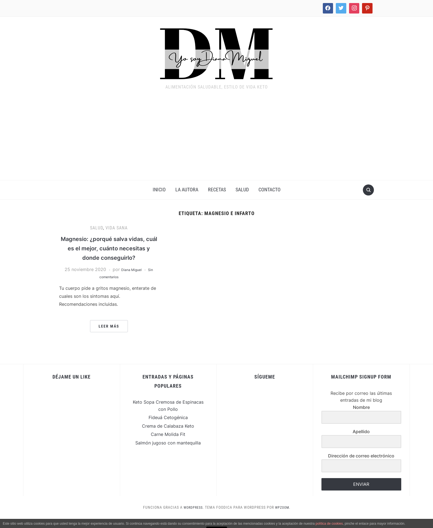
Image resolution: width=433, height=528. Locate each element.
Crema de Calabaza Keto (168, 435)
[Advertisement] (216, 138)
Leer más (109, 335)
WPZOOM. (284, 516)
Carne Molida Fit (168, 443)
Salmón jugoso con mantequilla (168, 452)
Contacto (269, 189)
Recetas (217, 189)
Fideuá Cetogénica (168, 427)
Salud (242, 189)
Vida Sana (116, 228)
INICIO (159, 189)
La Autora (186, 189)
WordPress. (192, 516)
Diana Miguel (130, 279)
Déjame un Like (71, 386)
